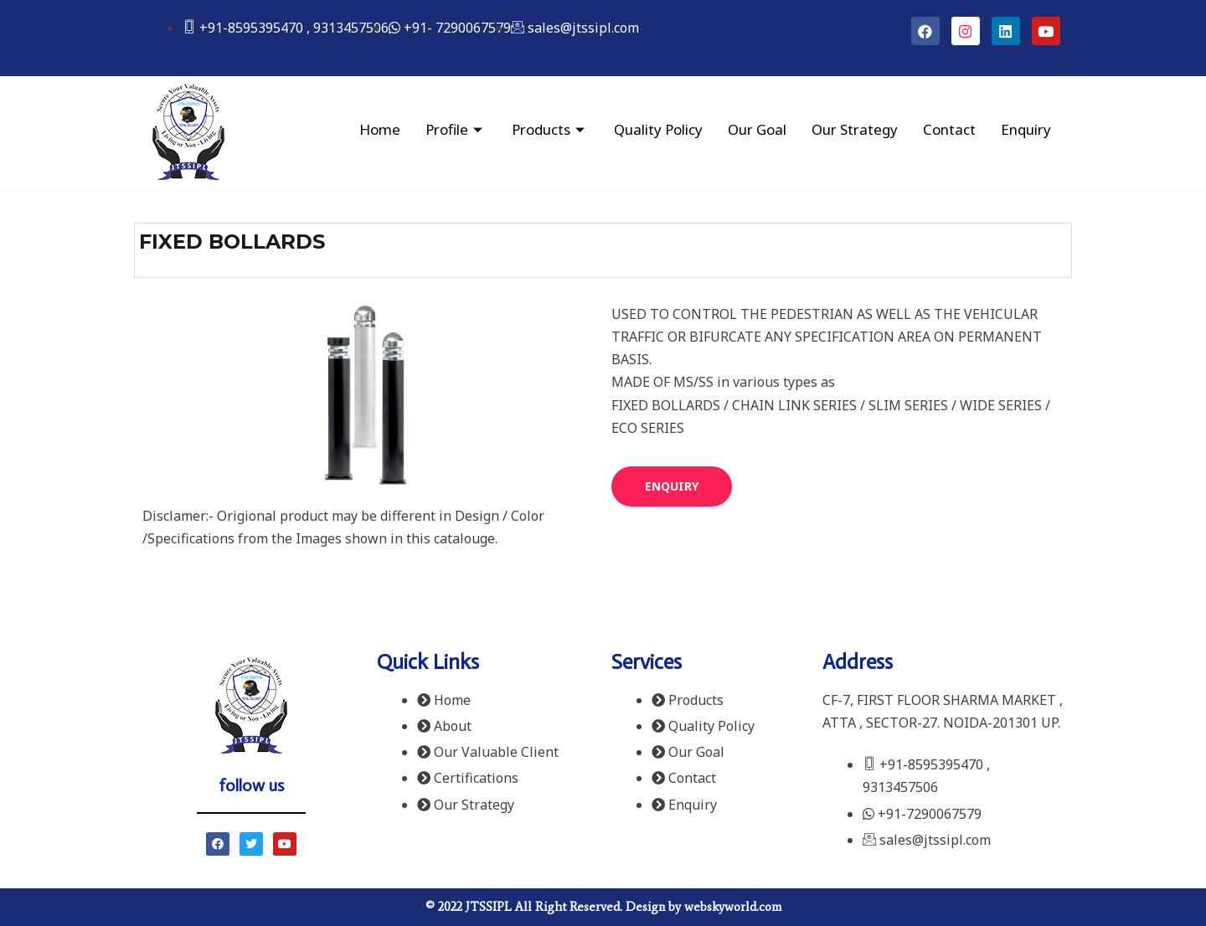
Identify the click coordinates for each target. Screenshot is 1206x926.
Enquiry (1026, 129)
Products (550, 129)
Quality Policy (658, 129)
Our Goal (757, 129)
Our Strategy (855, 129)
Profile (456, 129)
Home (379, 129)
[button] (671, 486)
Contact (949, 129)
